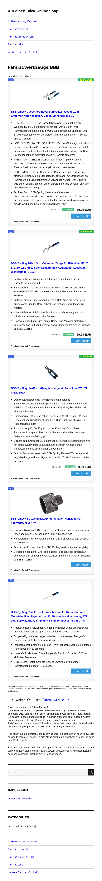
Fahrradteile (15, 44)
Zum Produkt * (82, 216)
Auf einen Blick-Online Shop (33, 11)
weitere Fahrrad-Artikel (22, 52)
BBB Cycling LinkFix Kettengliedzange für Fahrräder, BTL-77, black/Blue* (49, 390)
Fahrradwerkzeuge (55, 700)
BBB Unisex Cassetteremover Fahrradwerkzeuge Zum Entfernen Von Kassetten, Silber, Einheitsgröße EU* (45, 113)
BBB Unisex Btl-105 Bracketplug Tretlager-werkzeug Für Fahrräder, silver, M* (46, 520)
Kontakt (26, 798)
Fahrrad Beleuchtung (21, 36)
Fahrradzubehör (18, 28)
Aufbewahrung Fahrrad (22, 21)
